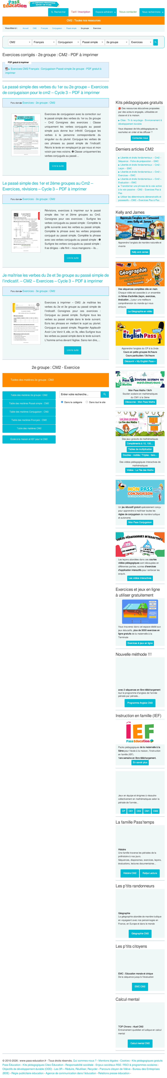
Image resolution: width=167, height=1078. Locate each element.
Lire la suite (58, 166)
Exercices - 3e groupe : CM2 (39, 291)
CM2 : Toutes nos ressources (83, 20)
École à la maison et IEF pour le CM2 (29, 439)
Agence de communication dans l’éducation (71, 1073)
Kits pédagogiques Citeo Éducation (43, 1065)
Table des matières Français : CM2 (29, 420)
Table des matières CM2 (29, 428)
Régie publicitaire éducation (27, 1073)
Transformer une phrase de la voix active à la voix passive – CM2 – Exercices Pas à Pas (140, 189)
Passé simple (71, 28)
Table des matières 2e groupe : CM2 (29, 395)
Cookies (125, 1060)
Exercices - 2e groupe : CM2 (39, 102)
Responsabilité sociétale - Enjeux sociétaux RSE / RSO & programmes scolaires (111, 1065)
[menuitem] (58, 12)
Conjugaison (57, 28)
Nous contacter (128, 12)
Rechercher (58, 11)
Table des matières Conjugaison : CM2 (29, 412)
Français (44, 28)
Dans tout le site (95, 402)
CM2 (35, 28)
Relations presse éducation (113, 1073)
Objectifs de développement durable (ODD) (27, 1069)
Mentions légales (108, 1060)
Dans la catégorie (71, 402)
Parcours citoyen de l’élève (115, 1069)
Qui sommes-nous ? (84, 1060)
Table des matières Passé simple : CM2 (29, 403)
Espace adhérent (104, 12)
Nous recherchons (151, 12)
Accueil (25, 28)
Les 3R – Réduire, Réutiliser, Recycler (76, 1069)
